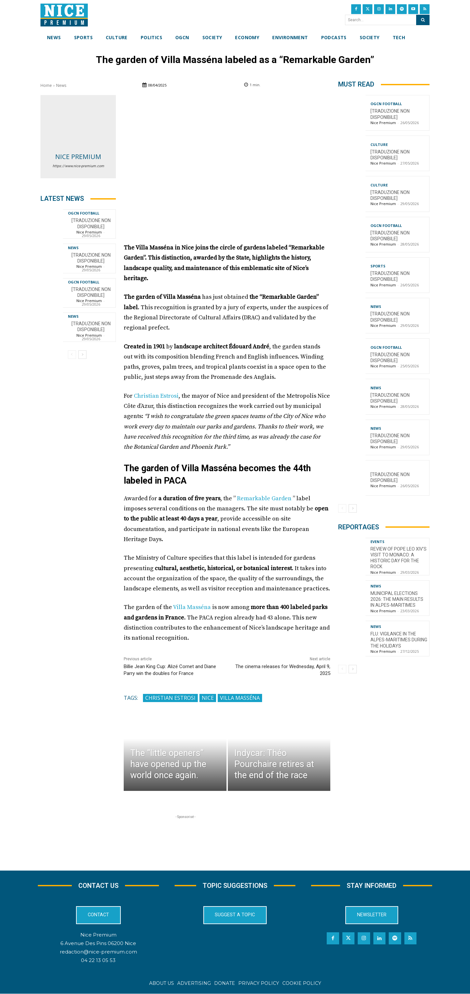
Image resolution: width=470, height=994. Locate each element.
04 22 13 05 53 (98, 960)
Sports (377, 266)
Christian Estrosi (156, 396)
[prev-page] (72, 354)
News (61, 85)
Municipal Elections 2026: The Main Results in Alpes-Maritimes (396, 599)
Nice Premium (78, 156)
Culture (379, 144)
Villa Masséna (192, 607)
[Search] (423, 20)
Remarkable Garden (264, 498)
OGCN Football (83, 213)
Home (46, 85)
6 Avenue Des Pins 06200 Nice (98, 943)
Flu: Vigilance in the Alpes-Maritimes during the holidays (398, 639)
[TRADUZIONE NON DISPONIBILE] (91, 326)
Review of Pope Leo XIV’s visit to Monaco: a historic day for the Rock (398, 557)
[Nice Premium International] (64, 15)
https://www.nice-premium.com (78, 166)
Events (377, 541)
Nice (208, 697)
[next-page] (82, 354)
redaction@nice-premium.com (98, 952)
